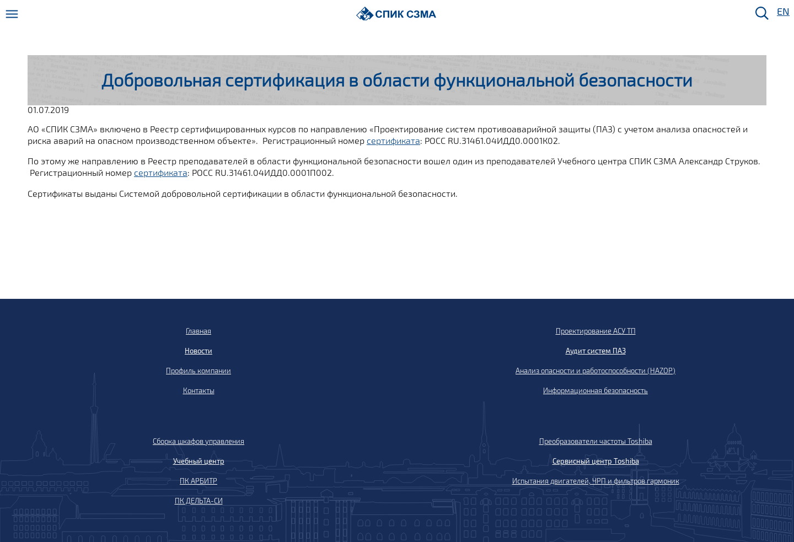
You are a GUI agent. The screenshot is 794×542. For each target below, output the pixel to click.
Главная (198, 330)
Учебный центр (198, 461)
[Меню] (12, 14)
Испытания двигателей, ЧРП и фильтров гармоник (595, 480)
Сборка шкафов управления (198, 441)
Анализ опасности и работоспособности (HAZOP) (595, 370)
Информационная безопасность (595, 390)
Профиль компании (198, 370)
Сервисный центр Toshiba (595, 461)
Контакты (198, 390)
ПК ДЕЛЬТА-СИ (199, 500)
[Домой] (396, 13)
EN (782, 12)
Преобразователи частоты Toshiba (595, 441)
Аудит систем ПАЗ (596, 350)
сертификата (393, 140)
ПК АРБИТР (198, 480)
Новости (198, 350)
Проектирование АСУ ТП (596, 330)
